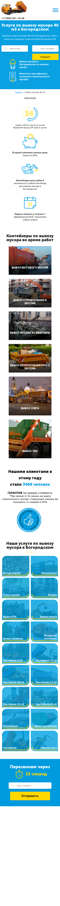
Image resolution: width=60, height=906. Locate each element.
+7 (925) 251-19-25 (12, 18)
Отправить (45, 56)
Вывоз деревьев (13, 638)
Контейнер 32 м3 (13, 704)
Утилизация (10, 726)
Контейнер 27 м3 (46, 682)
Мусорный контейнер (50, 636)
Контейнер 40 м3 (46, 704)
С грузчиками (11, 594)
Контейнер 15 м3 (46, 660)
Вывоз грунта (48, 616)
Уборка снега (48, 747)
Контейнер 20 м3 (13, 682)
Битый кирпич (12, 573)
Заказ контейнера (45, 726)
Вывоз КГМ (9, 616)
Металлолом (49, 573)
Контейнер (10, 747)
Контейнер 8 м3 (13, 660)
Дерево (52, 594)
